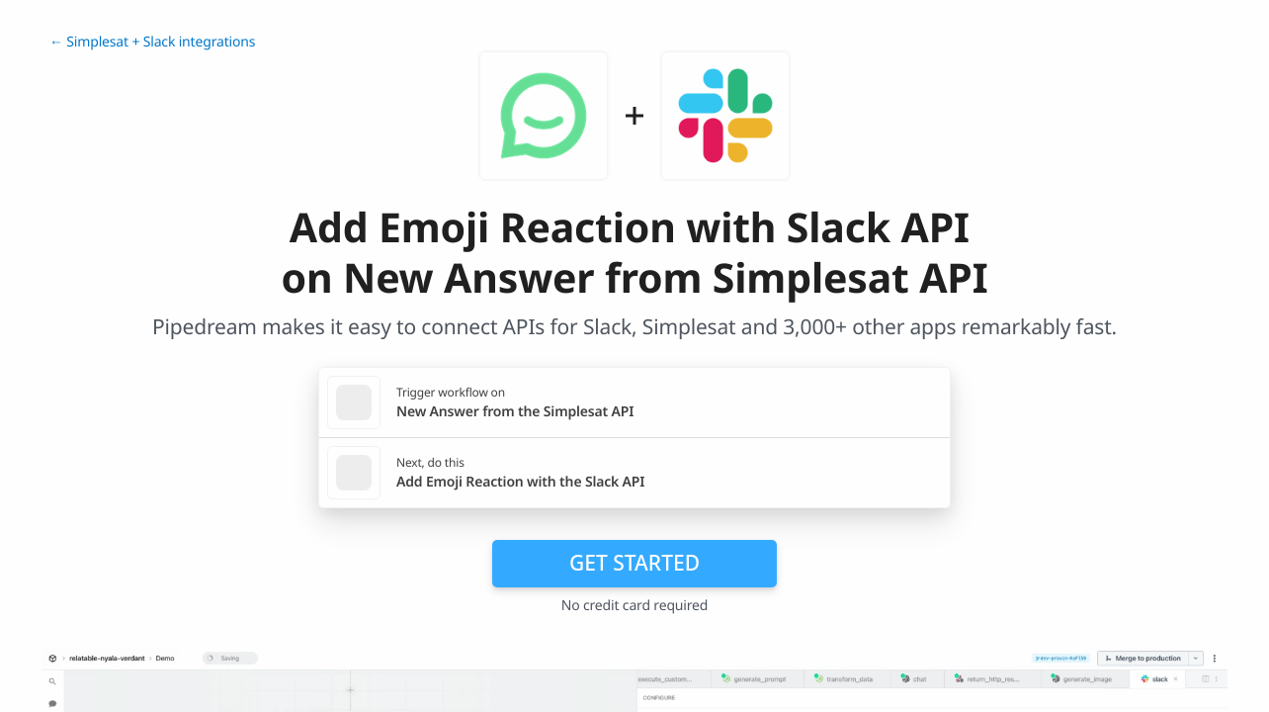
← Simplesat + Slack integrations (152, 42)
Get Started (634, 563)
